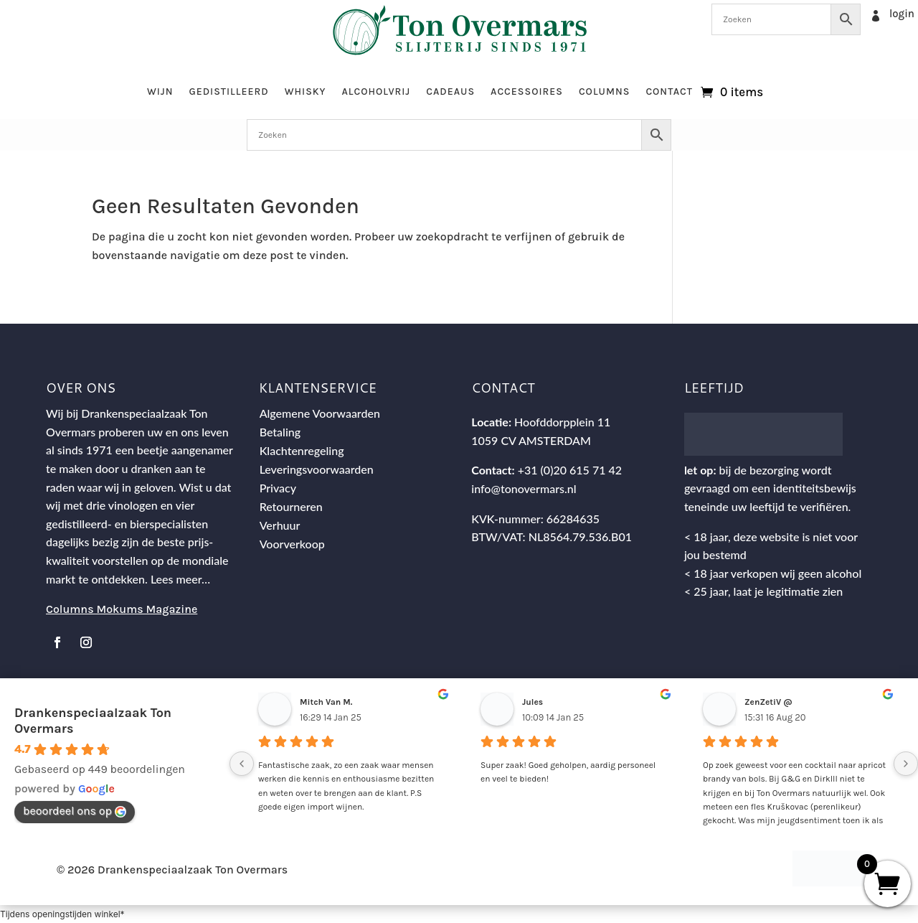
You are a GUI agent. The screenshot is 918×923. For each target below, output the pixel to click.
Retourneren (291, 506)
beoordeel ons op (74, 810)
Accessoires (527, 91)
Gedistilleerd (228, 91)
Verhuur (280, 525)
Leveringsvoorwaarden (317, 469)
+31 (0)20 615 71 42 (570, 470)
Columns (604, 91)
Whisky (305, 91)
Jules (532, 702)
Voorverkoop (292, 543)
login (901, 13)
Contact (669, 91)
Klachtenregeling (302, 450)
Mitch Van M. (326, 702)
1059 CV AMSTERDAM (531, 440)
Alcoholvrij (376, 91)
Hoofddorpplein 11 (562, 421)
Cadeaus (450, 91)
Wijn (160, 91)
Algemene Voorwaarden (320, 413)
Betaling (280, 432)
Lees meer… (180, 579)
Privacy (278, 488)
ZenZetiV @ (768, 702)
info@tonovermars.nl (523, 488)
